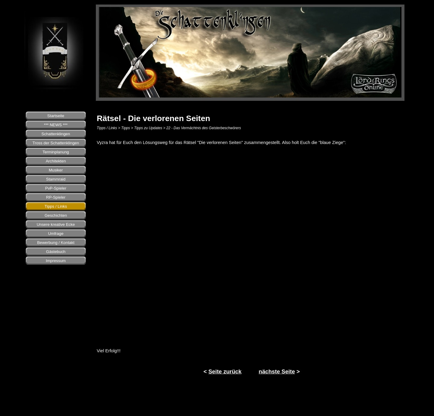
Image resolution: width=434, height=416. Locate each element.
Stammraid (55, 179)
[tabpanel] (252, 142)
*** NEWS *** (56, 125)
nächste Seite (277, 371)
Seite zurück (224, 371)
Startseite (55, 116)
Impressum (56, 260)
